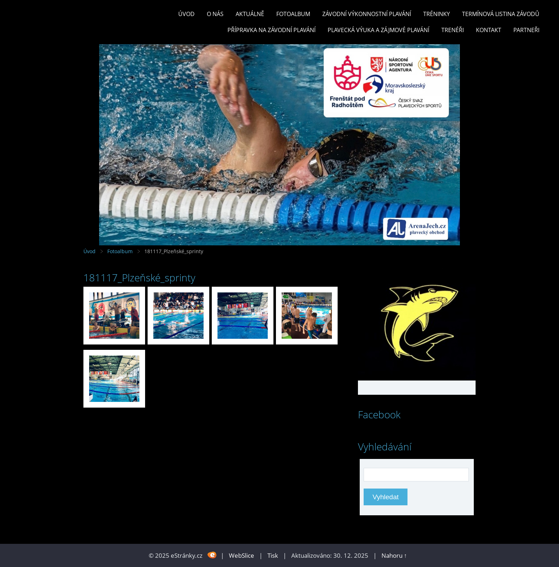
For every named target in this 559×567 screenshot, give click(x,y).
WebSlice (241, 555)
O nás (215, 14)
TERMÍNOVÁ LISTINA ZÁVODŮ (500, 14)
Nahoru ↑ (394, 555)
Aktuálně (250, 14)
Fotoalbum (293, 14)
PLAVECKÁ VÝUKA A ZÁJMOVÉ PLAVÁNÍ (378, 30)
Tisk (272, 555)
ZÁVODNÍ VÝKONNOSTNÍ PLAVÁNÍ (366, 14)
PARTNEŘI (526, 30)
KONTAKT (488, 30)
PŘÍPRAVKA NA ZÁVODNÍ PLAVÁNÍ (271, 30)
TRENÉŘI (452, 30)
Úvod (186, 14)
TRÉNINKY (436, 14)
